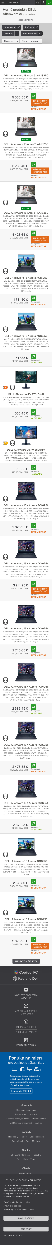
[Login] (43, 2)
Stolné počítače (37, 1137)
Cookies (38, 1123)
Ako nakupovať (26, 1173)
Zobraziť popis (26, 20)
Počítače (32, 27)
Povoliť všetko (26, 1218)
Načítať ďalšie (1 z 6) (26, 961)
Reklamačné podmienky (26, 1114)
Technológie (22, 1159)
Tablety (24, 1137)
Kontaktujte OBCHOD (21, 1091)
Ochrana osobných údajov (18, 1119)
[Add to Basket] (33, 96)
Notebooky (12, 27)
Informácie (26, 1105)
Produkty (26, 1132)
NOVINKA (25, 71)
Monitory (11, 33)
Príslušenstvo (32, 33)
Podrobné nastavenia (13, 1236)
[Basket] (49, 2)
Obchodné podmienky (26, 1110)
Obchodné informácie (20, 1155)
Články (26, 1150)
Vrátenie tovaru (39, 1119)
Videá (32, 1159)
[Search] (37, 2)
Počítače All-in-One (21, 1141)
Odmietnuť (26, 1229)
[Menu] (3, 2)
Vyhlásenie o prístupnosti (21, 1123)
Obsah (26, 1168)
